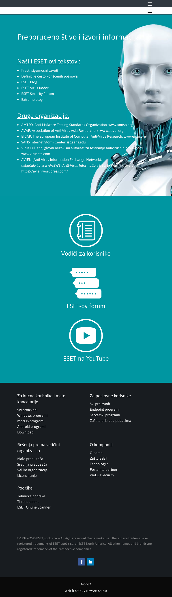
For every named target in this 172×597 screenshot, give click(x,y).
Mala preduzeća (30, 459)
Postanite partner (103, 469)
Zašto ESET (98, 458)
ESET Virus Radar (35, 88)
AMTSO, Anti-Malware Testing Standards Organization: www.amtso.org (77, 125)
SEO (78, 591)
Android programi (31, 427)
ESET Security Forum (37, 94)
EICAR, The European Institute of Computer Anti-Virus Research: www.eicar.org (83, 136)
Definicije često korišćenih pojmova (49, 76)
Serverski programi (105, 415)
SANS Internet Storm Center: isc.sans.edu (53, 142)
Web (68, 591)
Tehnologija (99, 464)
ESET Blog (29, 82)
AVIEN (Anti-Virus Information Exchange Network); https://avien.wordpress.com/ (79, 165)
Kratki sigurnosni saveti (39, 70)
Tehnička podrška (31, 496)
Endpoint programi (105, 409)
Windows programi (32, 415)
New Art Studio (96, 591)
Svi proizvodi (27, 410)
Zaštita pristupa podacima (110, 420)
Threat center (28, 502)
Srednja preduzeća (32, 464)
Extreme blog (32, 99)
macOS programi (30, 421)
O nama (96, 453)
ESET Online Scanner (34, 507)
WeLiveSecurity (102, 475)
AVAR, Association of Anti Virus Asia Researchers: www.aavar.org (72, 130)
